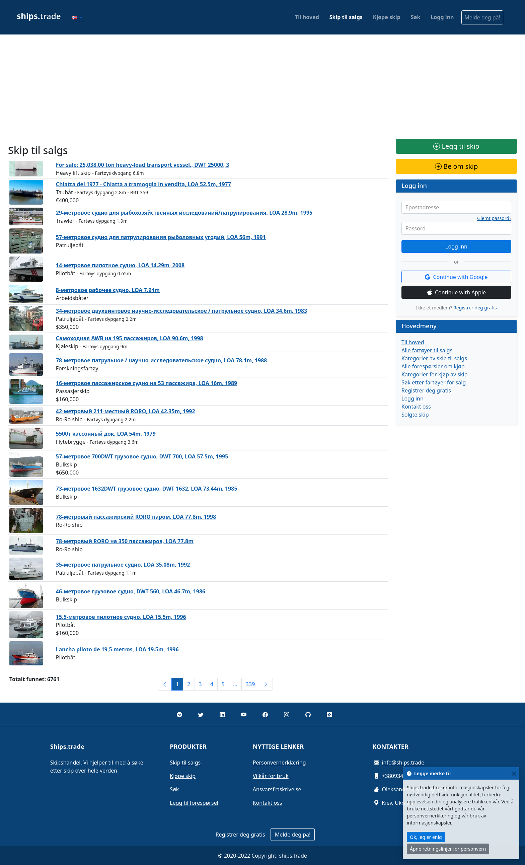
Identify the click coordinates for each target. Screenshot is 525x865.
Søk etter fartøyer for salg (433, 382)
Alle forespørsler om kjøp (433, 366)
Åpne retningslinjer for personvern (448, 849)
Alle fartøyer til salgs (426, 350)
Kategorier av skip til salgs (434, 358)
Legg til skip (456, 146)
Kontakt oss (416, 406)
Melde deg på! (482, 17)
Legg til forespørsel (194, 802)
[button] (77, 17)
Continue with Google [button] (456, 277)
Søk (416, 17)
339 (250, 684)
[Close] (513, 773)
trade (39, 15)
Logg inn (442, 17)
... (235, 684)
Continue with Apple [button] (456, 292)
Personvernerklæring (279, 762)
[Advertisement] (262, 87)
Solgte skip (415, 414)
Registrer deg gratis (475, 307)
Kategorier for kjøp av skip (434, 374)
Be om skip (456, 166)
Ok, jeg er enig (426, 837)
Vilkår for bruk (271, 776)
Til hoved (307, 17)
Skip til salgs (346, 17)
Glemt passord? (494, 218)
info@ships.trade (403, 762)
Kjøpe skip (386, 17)
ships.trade (293, 855)
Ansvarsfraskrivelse (277, 789)
